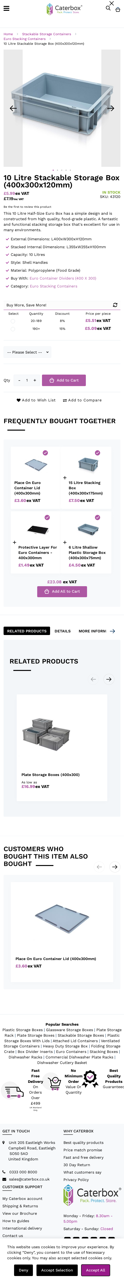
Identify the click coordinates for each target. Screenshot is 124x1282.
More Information (98, 631)
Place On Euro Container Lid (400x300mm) (27, 487)
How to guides (15, 1221)
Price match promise (82, 1150)
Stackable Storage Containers (47, 34)
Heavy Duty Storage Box (65, 1046)
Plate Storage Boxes (35, 1035)
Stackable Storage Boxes (81, 1035)
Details (63, 631)
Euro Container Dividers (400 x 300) (63, 278)
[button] (13, 108)
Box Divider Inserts (35, 1051)
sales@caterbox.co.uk (29, 1179)
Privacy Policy (76, 1179)
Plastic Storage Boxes (22, 1030)
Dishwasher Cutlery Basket (62, 1062)
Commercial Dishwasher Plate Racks (79, 1057)
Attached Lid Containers (75, 1041)
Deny (23, 1270)
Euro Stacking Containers (25, 39)
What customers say (82, 1172)
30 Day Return (76, 1165)
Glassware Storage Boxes (69, 1030)
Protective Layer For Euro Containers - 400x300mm (37, 552)
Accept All (95, 1270)
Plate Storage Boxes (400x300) (50, 774)
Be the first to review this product (27, 206)
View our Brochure (19, 1213)
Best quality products (83, 1142)
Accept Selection (57, 1270)
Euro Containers (71, 1051)
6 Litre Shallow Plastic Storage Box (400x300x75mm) (87, 552)
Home (9, 34)
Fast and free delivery (83, 1157)
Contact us (12, 1235)
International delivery (22, 1228)
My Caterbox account (22, 1198)
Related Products (26, 631)
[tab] (27, 631)
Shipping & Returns (20, 1206)
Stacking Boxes (104, 1051)
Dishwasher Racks (25, 1057)
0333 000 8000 (23, 1172)
